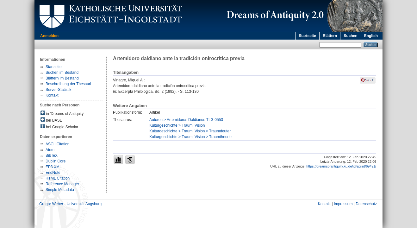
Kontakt (52, 95)
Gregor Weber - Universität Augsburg (70, 204)
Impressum (343, 204)
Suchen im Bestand (62, 72)
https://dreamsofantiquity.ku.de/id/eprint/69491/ (341, 166)
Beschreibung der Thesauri (68, 84)
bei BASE (51, 120)
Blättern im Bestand (62, 78)
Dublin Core (55, 161)
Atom (50, 150)
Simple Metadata (60, 189)
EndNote (53, 172)
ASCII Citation (57, 144)
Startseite (307, 36)
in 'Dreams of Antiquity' (62, 113)
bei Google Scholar (59, 126)
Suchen (350, 36)
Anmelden (49, 36)
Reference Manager (62, 184)
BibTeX (52, 155)
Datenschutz (366, 204)
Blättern (330, 36)
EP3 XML (54, 167)
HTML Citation (58, 178)
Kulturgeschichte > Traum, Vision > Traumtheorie (190, 137)
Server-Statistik (58, 89)
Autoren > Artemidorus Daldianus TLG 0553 (186, 119)
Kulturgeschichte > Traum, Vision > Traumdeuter (190, 131)
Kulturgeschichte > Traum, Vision (177, 125)
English (371, 36)
